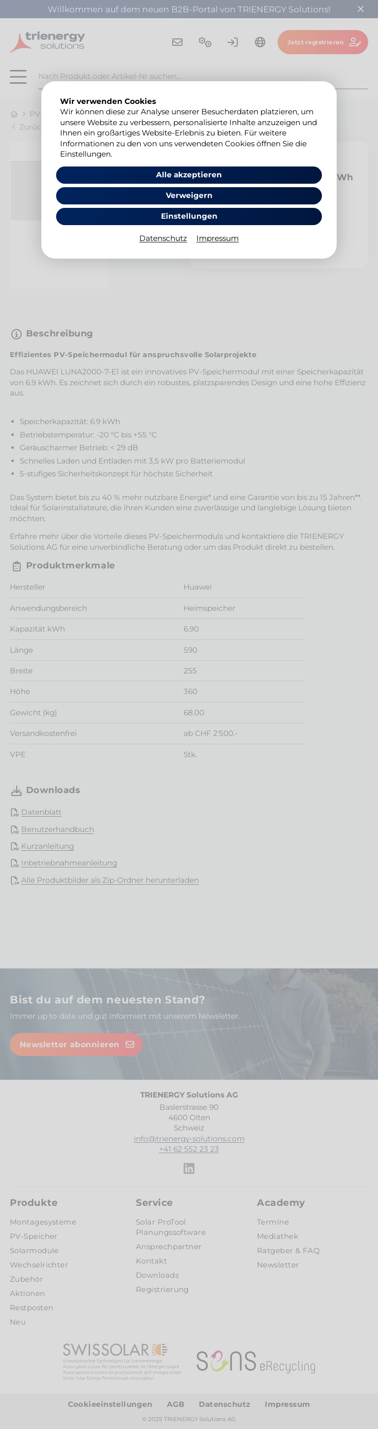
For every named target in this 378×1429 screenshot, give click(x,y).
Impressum (217, 238)
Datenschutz (163, 238)
